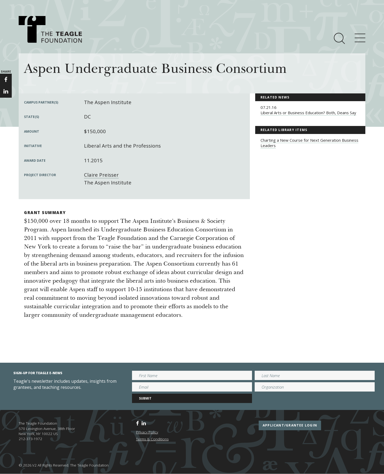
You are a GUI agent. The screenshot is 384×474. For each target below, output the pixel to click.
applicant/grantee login (290, 425)
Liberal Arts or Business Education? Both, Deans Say (308, 112)
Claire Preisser (101, 174)
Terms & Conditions (152, 439)
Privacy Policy (147, 432)
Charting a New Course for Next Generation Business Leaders (309, 142)
